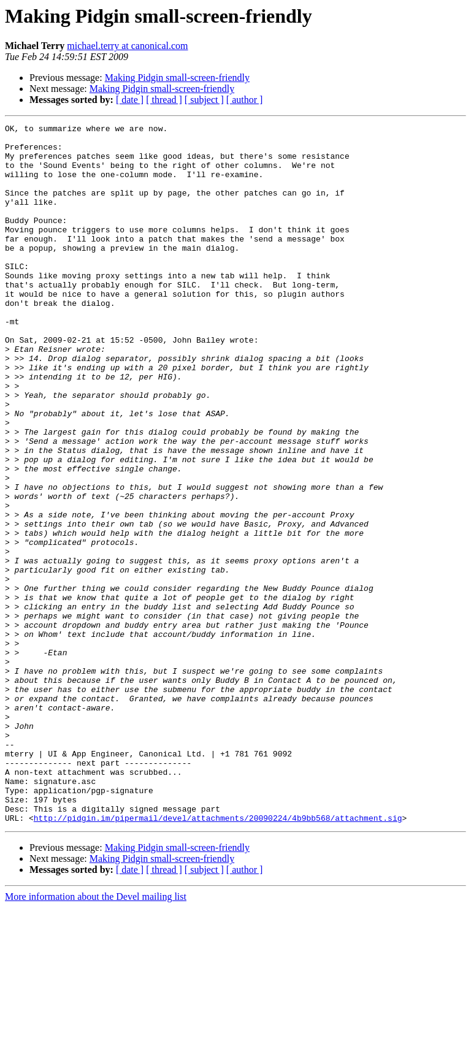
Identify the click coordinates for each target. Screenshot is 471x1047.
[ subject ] (204, 99)
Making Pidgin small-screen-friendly (177, 77)
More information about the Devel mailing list (95, 1036)
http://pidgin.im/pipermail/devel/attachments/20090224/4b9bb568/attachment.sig (218, 957)
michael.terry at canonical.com (127, 45)
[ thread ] (164, 99)
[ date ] (130, 99)
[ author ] (244, 99)
